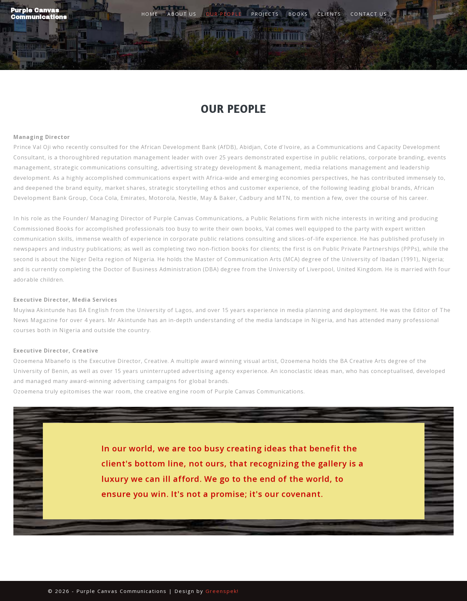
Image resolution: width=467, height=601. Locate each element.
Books (298, 14)
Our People (224, 14)
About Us (182, 14)
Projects (265, 14)
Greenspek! (222, 591)
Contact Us (369, 14)
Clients (329, 14)
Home (149, 14)
